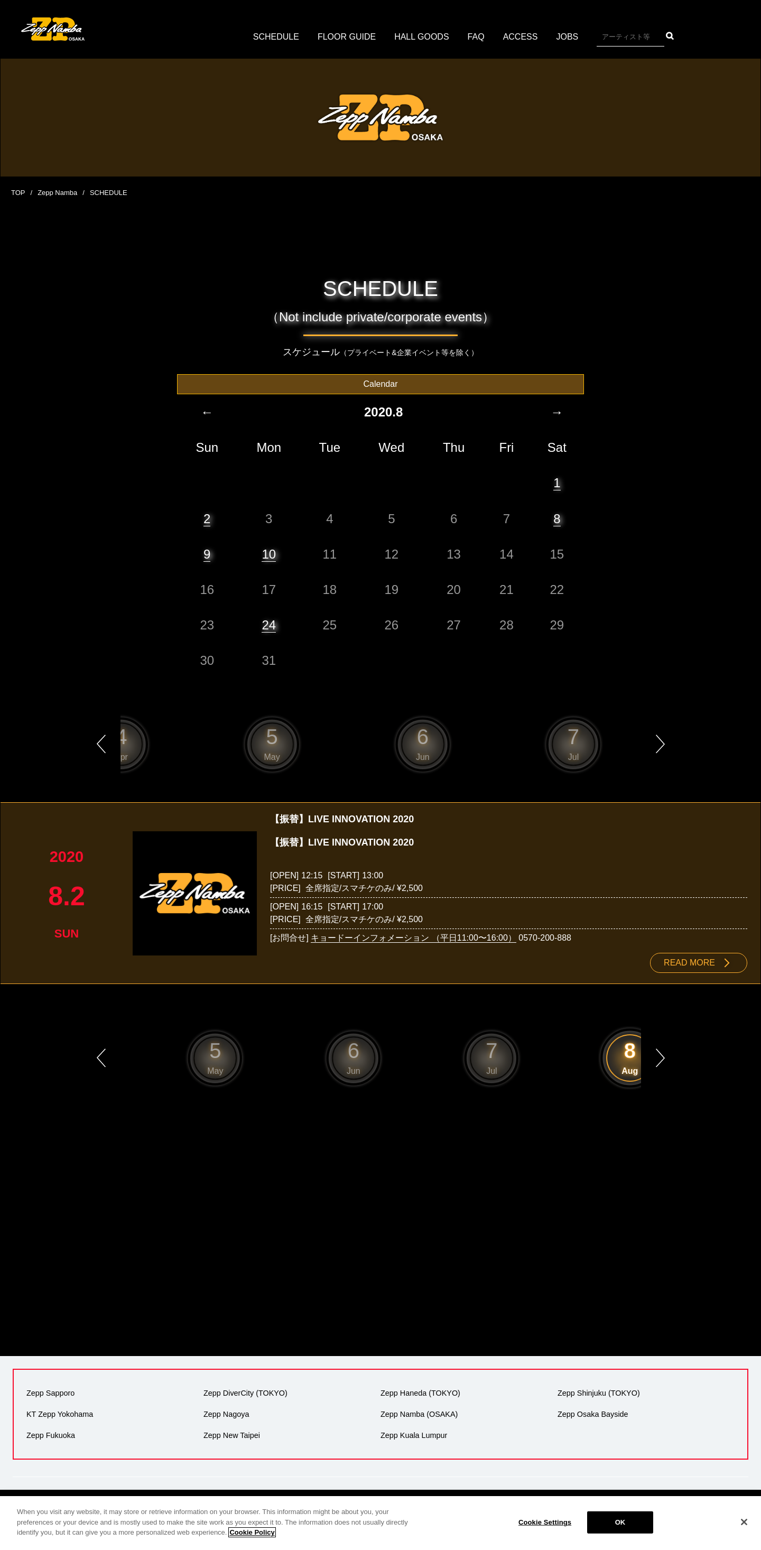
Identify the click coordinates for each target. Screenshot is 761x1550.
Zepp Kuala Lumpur (413, 1435)
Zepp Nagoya (226, 1414)
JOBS (567, 36)
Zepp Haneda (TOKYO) (420, 1393)
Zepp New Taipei (231, 1435)
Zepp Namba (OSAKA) (419, 1414)
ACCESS (520, 36)
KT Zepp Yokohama (59, 1414)
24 (269, 625)
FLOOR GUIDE (347, 36)
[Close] (744, 1522)
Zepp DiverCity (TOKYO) (245, 1393)
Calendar (381, 383)
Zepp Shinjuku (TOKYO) (599, 1393)
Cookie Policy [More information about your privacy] (251, 1532)
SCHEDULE (276, 36)
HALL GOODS (421, 36)
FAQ (476, 36)
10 (269, 554)
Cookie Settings (544, 1522)
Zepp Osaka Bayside (593, 1414)
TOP (18, 193)
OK (620, 1522)
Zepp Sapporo (50, 1393)
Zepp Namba (57, 193)
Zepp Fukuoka (50, 1435)
